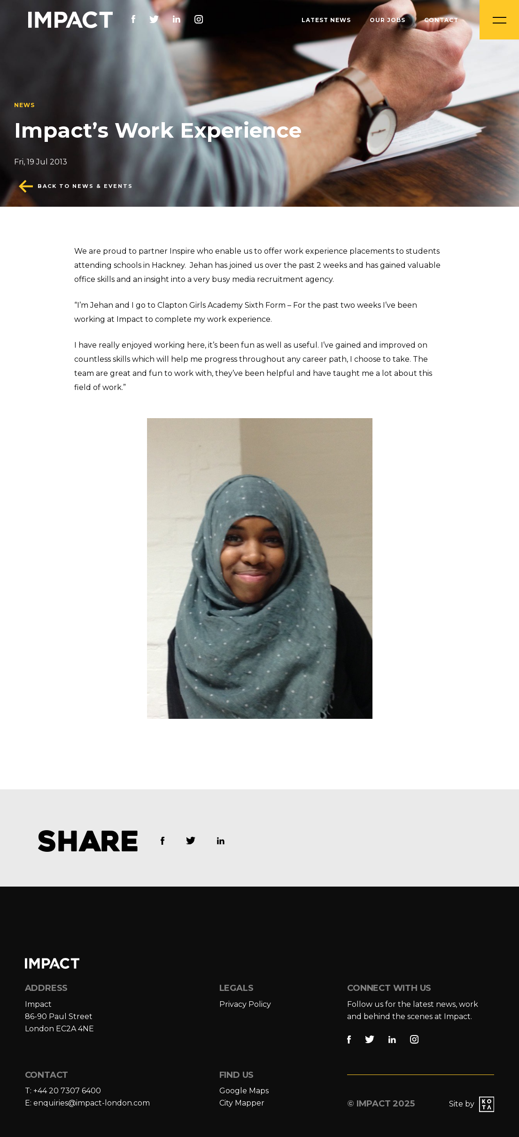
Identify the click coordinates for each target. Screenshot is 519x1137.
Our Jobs (387, 19)
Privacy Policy (245, 1004)
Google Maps (244, 1090)
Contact (441, 19)
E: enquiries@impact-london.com (87, 1102)
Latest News (326, 19)
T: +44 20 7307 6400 (63, 1090)
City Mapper (241, 1102)
